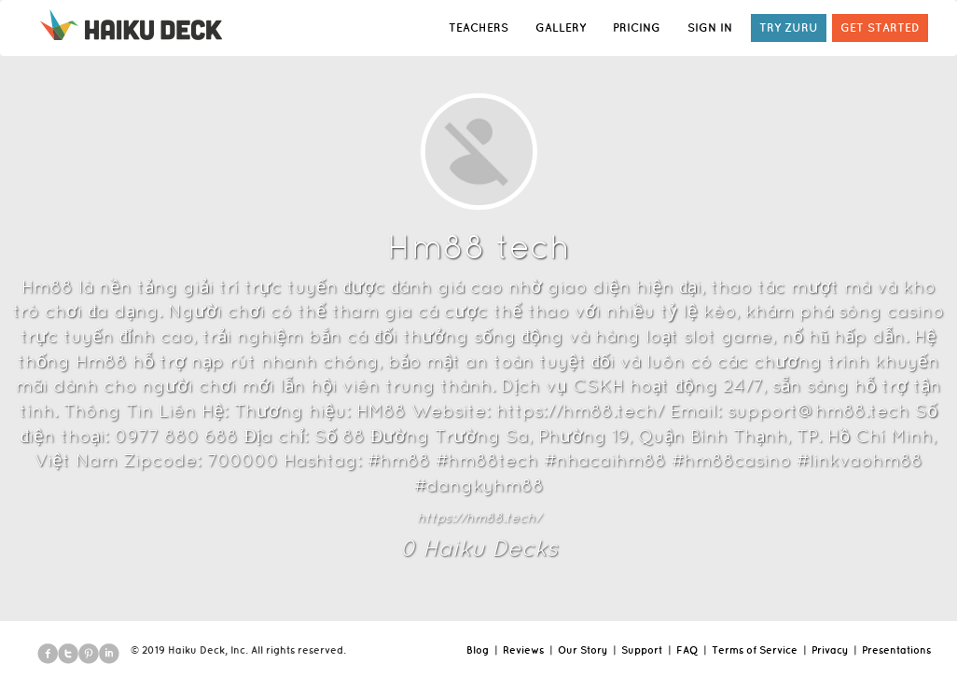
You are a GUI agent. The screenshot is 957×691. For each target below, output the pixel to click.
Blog (477, 650)
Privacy (829, 650)
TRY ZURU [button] (788, 27)
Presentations (896, 650)
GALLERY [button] (560, 27)
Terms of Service (755, 650)
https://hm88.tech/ (479, 517)
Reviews (523, 650)
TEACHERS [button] (478, 27)
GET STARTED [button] (880, 27)
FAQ (687, 650)
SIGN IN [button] (709, 27)
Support (641, 650)
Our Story (582, 650)
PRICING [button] (636, 27)
